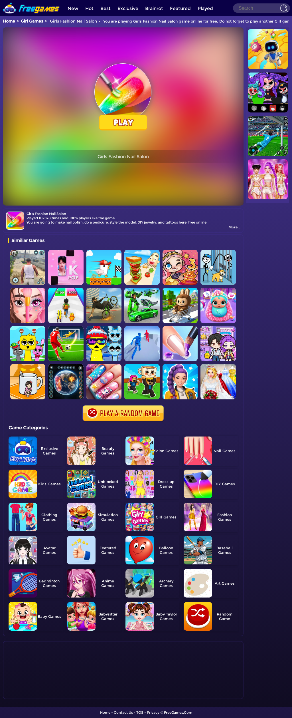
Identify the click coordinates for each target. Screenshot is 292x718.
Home (9, 21)
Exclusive (127, 8)
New (73, 8)
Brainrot (154, 8)
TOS (139, 712)
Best (105, 8)
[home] (31, 2)
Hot (89, 8)
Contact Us (123, 712)
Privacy (153, 712)
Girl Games (32, 21)
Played (205, 8)
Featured (180, 8)
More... (234, 227)
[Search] (261, 8)
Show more (26, 694)
